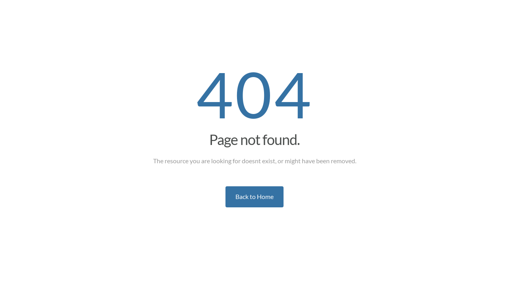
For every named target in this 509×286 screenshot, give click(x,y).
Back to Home (254, 196)
